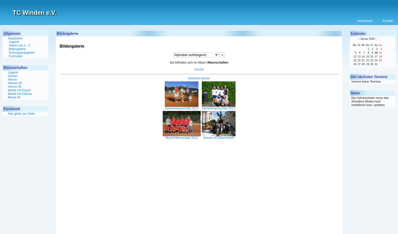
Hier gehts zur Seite (21, 113)
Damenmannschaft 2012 (181, 107)
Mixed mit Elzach (19, 90)
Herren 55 (14, 87)
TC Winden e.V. (34, 12)
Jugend (14, 42)
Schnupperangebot (21, 52)
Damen (13, 76)
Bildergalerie (17, 49)
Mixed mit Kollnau (20, 94)
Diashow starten (199, 78)
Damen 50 (15, 83)
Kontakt (388, 21)
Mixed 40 (14, 97)
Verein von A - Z (19, 45)
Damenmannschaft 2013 (219, 107)
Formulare (16, 56)
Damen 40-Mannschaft (219, 137)
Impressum (364, 21)
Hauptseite (15, 38)
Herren (12, 79)
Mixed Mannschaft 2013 (182, 137)
